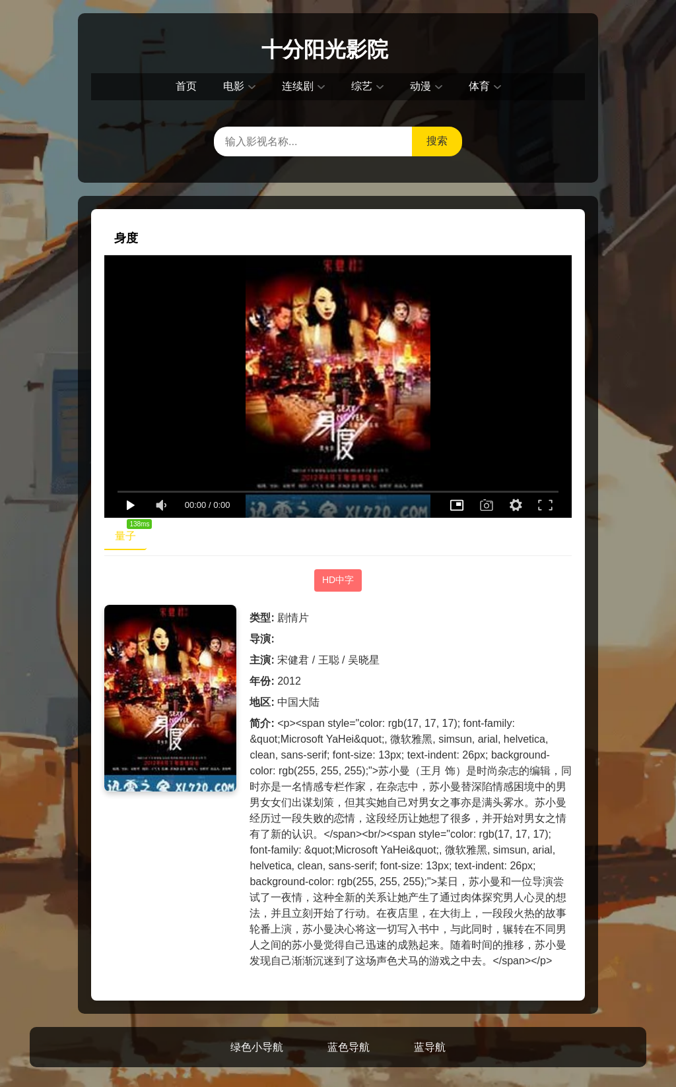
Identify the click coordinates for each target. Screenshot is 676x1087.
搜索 (437, 140)
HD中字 (338, 580)
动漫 (420, 86)
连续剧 (298, 86)
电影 (233, 86)
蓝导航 (430, 1047)
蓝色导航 (348, 1047)
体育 (479, 86)
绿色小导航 (256, 1047)
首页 (186, 86)
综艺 (361, 86)
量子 (131, 533)
